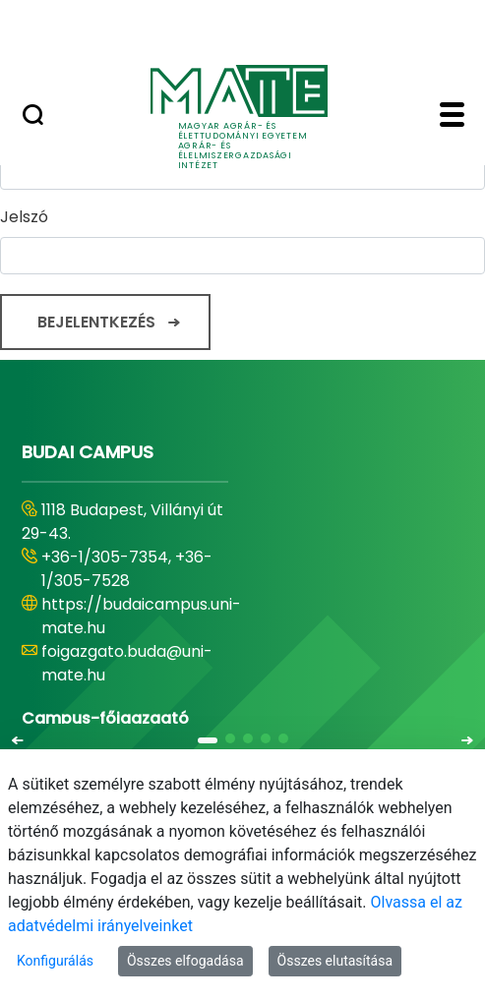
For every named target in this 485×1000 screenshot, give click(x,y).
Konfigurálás (55, 961)
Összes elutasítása (335, 961)
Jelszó (24, 217)
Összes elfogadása (185, 961)
